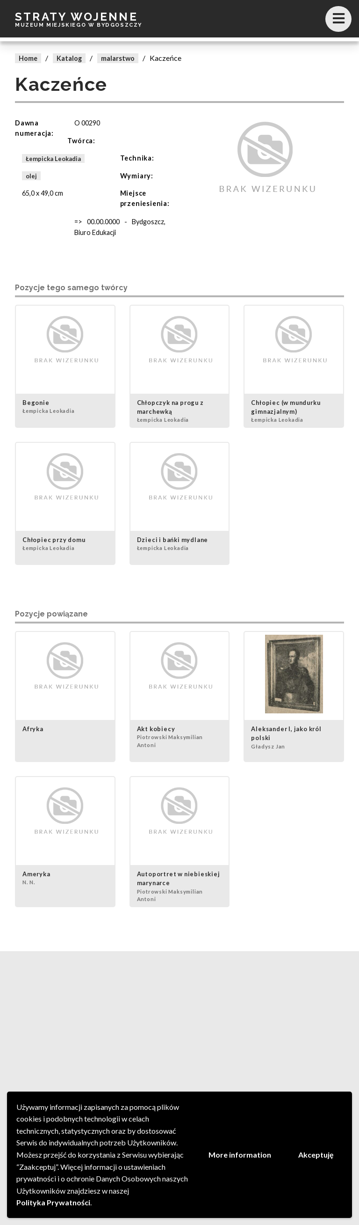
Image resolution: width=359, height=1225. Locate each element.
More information (239, 1154)
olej (31, 176)
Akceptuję (316, 1154)
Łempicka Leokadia (53, 158)
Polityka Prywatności (53, 1202)
